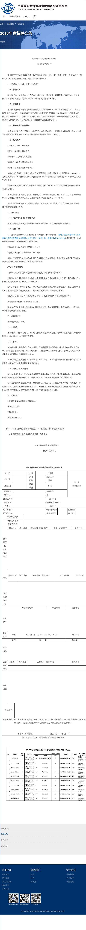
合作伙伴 (70, 878)
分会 (32, 878)
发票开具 (5, 889)
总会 (32, 874)
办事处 (33, 882)
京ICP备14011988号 (58, 911)
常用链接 (71, 870)
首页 (4, 16)
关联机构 (70, 874)
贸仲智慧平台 (14, 16)
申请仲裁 (5, 874)
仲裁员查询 (6, 882)
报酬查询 (5, 885)
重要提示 (4, 846)
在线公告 (4, 834)
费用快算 (5, 878)
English (26, 16)
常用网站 (70, 882)
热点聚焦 (4, 840)
